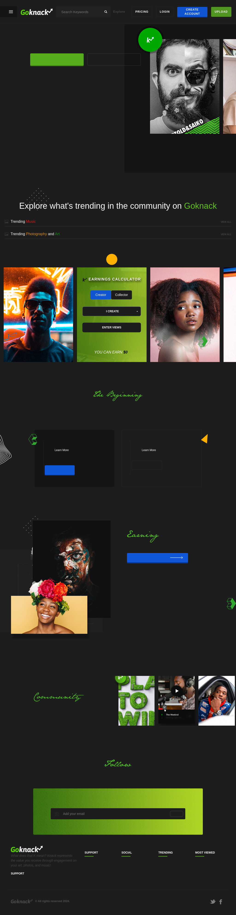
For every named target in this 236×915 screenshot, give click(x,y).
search (106, 11)
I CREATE (112, 311)
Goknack (21, 901)
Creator (100, 295)
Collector (121, 295)
